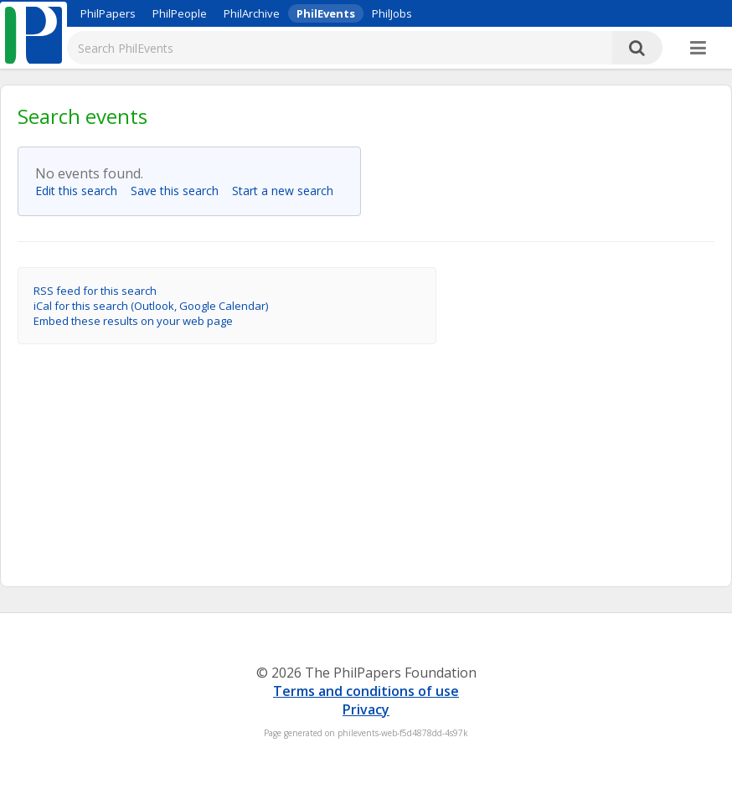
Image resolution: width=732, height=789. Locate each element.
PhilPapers (108, 13)
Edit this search (81, 191)
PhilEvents (325, 13)
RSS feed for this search (95, 290)
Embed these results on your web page (133, 320)
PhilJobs (392, 13)
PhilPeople (179, 13)
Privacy (366, 709)
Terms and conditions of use (366, 691)
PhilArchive (252, 13)
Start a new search (287, 191)
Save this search (180, 191)
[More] (698, 48)
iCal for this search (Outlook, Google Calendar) (151, 305)
